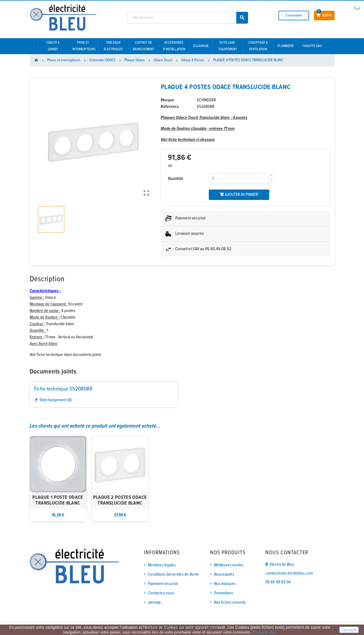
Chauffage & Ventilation (258, 46)
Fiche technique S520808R (63, 389)
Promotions (223, 593)
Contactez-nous (161, 593)
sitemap (154, 602)
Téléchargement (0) (53, 400)
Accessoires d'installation (174, 46)
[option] (58, 478)
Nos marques (225, 584)
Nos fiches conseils (230, 602)
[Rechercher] (187, 18)
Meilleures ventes (228, 565)
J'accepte (349, 630)
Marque (167, 100)
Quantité (175, 179)
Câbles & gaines (53, 46)
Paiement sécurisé (163, 584)
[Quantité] (239, 179)
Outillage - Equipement (228, 46)
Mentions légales (162, 565)
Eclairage (201, 46)
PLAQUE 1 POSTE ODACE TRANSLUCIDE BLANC (57, 500)
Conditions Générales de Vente (173, 574)
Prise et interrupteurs (84, 46)
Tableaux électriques (113, 46)
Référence (170, 107)
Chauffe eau (312, 46)
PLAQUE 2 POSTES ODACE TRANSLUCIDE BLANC (120, 500)
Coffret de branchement (143, 46)
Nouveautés (224, 574)
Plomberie (285, 46)
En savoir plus (264, 632)
